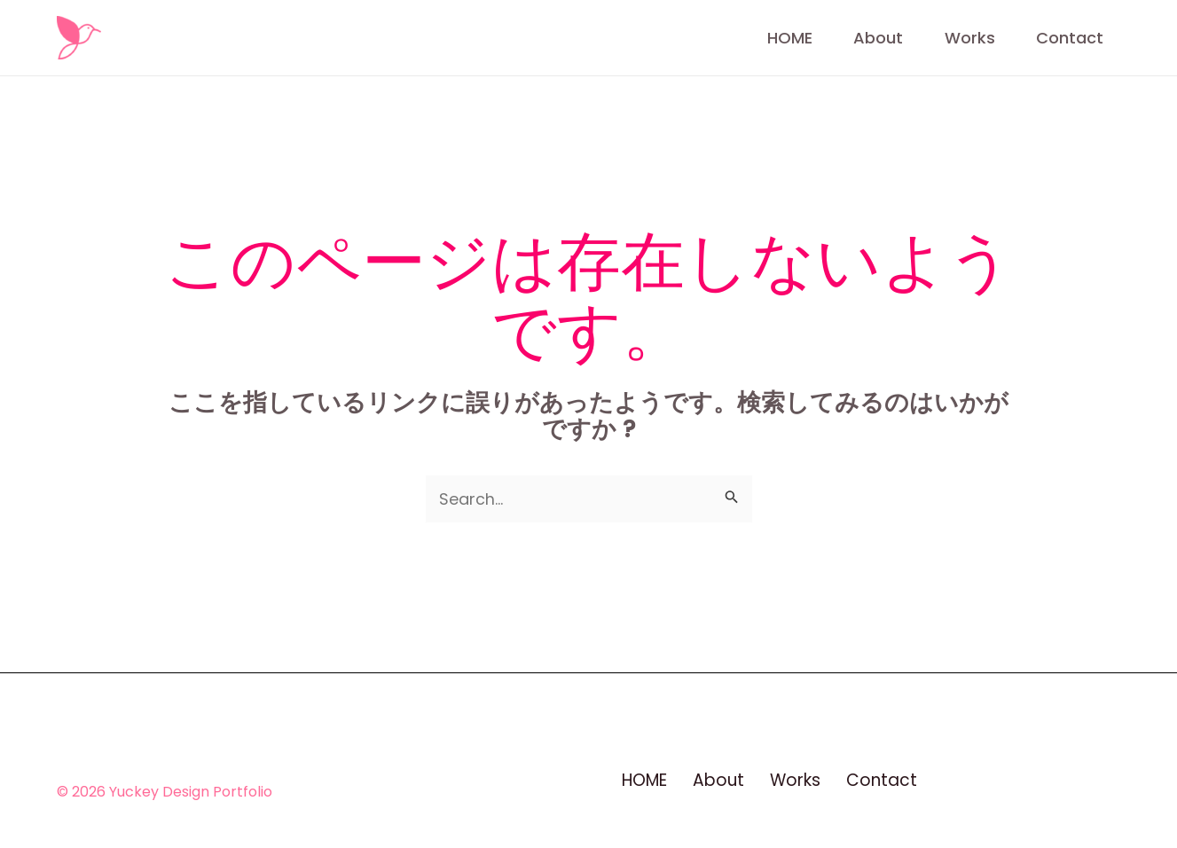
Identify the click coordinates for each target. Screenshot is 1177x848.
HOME (739, 38)
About (845, 38)
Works (954, 38)
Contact (1071, 38)
